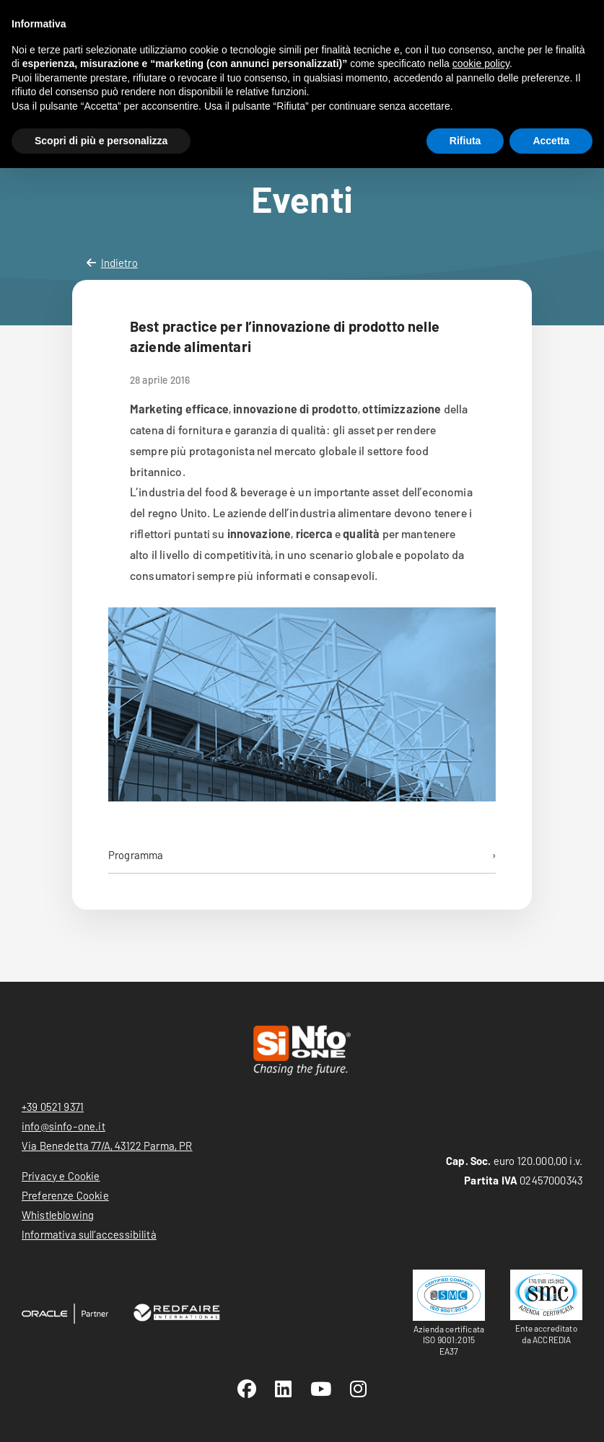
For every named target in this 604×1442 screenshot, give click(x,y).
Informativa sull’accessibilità (89, 1234)
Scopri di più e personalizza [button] (101, 140)
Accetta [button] (551, 140)
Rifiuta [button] (465, 140)
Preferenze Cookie (65, 1195)
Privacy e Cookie (61, 1175)
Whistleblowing (58, 1214)
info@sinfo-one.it (63, 1126)
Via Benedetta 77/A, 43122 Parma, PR (107, 1145)
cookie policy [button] (480, 63)
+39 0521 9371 (53, 1106)
